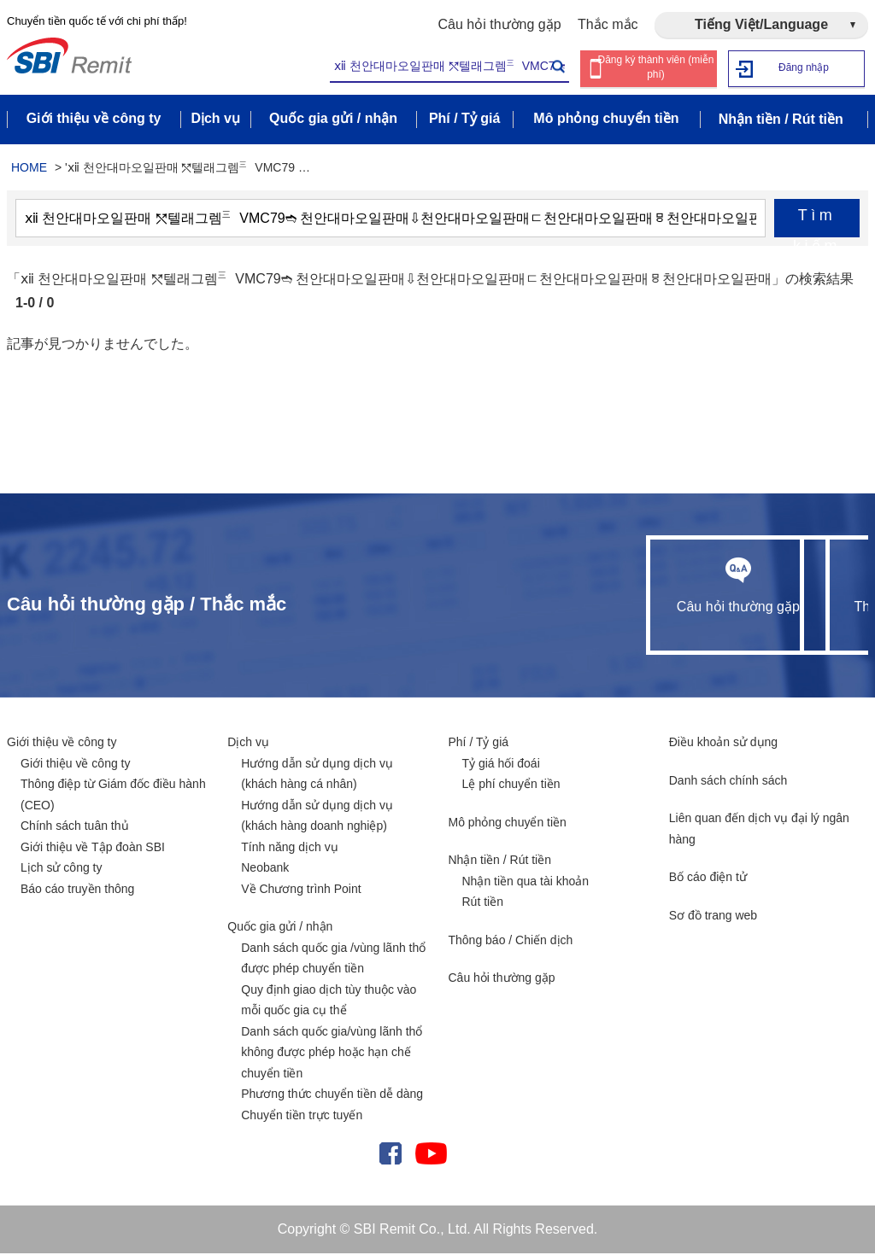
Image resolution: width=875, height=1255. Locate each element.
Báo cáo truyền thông (77, 890)
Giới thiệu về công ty (62, 743)
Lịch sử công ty (62, 869)
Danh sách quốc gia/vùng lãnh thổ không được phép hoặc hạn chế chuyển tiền (331, 1054)
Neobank (265, 869)
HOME (29, 169)
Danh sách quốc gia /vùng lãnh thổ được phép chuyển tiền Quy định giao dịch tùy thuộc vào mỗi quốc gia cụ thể (333, 981)
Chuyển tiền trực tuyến (301, 1117)
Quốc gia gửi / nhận (279, 928)
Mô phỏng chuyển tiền (508, 824)
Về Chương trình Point (301, 890)
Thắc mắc (607, 24)
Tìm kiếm (817, 223)
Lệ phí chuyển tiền (511, 785)
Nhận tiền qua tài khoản (526, 883)
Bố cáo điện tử (708, 878)
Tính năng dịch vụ (289, 848)
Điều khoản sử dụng (723, 743)
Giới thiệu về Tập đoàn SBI (93, 848)
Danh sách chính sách (728, 782)
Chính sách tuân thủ (75, 827)
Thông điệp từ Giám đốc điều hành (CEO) (113, 796)
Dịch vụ (248, 743)
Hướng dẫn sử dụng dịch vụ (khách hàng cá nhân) (317, 775)
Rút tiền (482, 903)
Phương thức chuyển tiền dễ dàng (332, 1095)
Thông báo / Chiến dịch (511, 942)
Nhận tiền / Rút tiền (500, 861)
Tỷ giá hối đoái (501, 765)
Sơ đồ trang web (713, 917)
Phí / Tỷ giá (479, 743)
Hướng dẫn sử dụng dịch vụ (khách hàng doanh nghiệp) (317, 817)
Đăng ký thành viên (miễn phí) (655, 68)
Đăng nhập (804, 67)
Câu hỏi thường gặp (499, 24)
